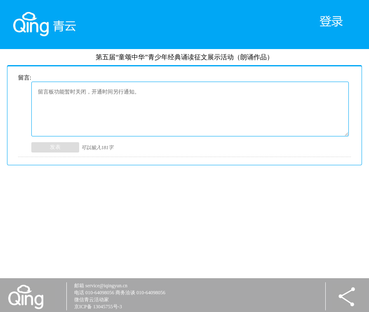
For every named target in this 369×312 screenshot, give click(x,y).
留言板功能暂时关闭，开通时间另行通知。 (190, 109)
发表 (55, 147)
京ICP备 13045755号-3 (98, 307)
